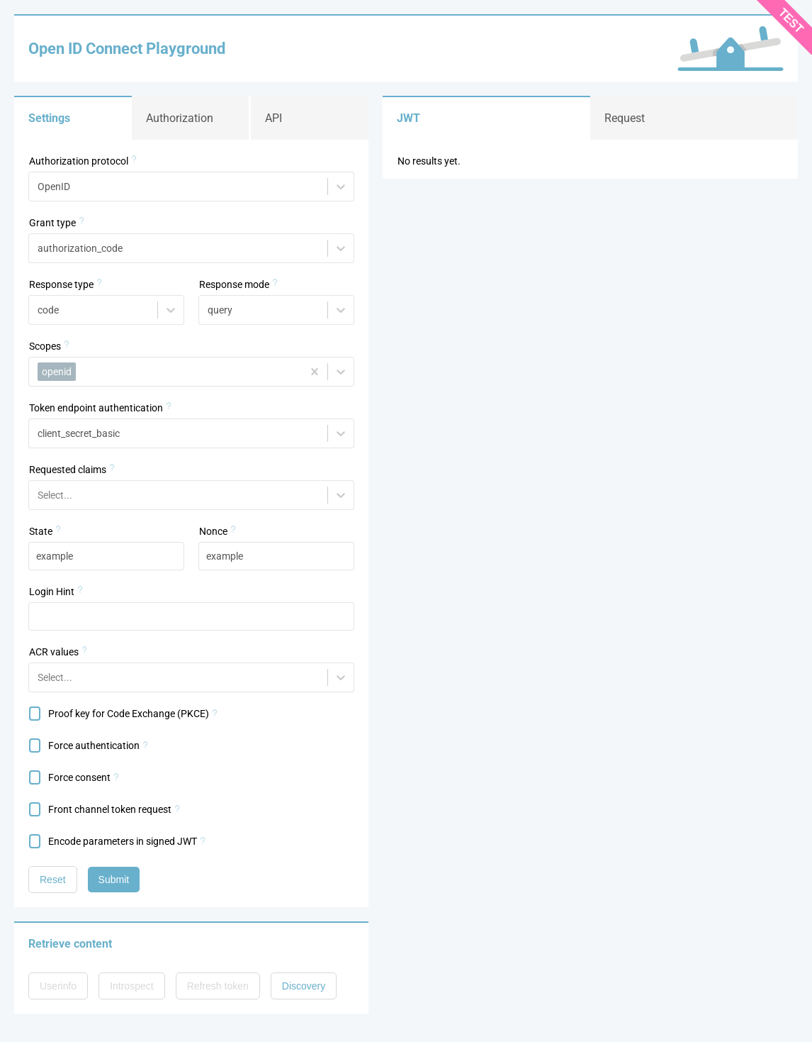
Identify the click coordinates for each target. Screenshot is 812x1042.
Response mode (234, 284)
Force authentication (94, 745)
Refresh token (218, 986)
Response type (61, 284)
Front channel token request (109, 809)
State (40, 531)
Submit (114, 879)
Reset (53, 879)
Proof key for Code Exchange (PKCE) (128, 713)
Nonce (213, 531)
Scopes (45, 346)
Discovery (303, 986)
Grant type (52, 222)
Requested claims (67, 469)
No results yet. (429, 161)
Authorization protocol (78, 161)
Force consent (79, 777)
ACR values (54, 652)
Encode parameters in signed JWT (122, 841)
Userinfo (58, 986)
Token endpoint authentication (96, 408)
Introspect (131, 986)
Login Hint (51, 591)
